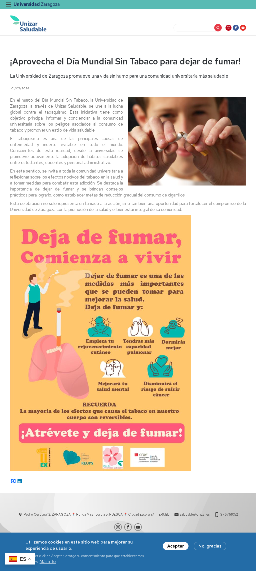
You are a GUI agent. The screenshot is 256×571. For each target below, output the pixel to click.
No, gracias (210, 546)
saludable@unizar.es (195, 514)
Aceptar (175, 546)
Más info (48, 562)
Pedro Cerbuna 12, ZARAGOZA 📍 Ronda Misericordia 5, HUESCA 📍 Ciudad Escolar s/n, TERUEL (96, 514)
